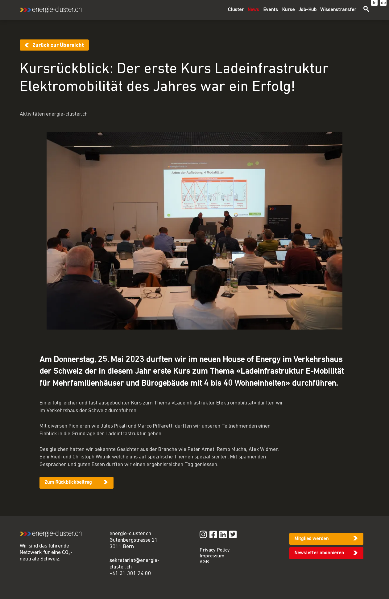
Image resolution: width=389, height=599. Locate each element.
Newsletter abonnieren (319, 553)
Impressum (212, 556)
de (383, 3)
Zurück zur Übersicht (58, 45)
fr (374, 3)
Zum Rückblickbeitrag (68, 482)
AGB (204, 562)
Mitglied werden (311, 538)
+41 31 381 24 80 (130, 573)
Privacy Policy (215, 550)
